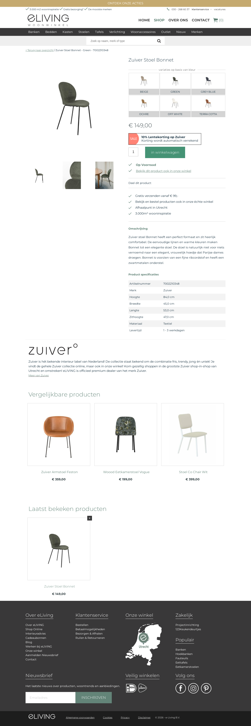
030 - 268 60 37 (180, 9)
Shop (159, 20)
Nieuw (181, 32)
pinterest (206, 688)
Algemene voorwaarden (80, 717)
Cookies (107, 717)
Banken (34, 32)
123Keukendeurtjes (188, 629)
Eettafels (181, 662)
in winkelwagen (165, 152)
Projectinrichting (187, 625)
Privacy (125, 717)
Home (144, 20)
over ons (178, 20)
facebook (181, 688)
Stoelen (83, 32)
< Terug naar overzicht (39, 50)
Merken (197, 32)
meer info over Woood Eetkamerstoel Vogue (125, 432)
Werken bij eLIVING (38, 646)
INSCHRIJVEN (93, 697)
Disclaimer (144, 717)
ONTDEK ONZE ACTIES (125, 3)
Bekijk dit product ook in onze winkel (159, 171)
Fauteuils (182, 658)
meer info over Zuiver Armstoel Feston (58, 432)
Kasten (68, 32)
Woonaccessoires (143, 32)
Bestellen (81, 625)
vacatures (220, 9)
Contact (201, 20)
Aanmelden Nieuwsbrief (41, 655)
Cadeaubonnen (35, 638)
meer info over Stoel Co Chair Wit (192, 432)
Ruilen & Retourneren (90, 638)
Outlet (166, 32)
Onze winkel (33, 651)
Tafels (99, 32)
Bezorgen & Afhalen (89, 633)
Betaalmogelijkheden (90, 629)
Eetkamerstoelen (187, 667)
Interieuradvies (35, 633)
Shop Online (33, 629)
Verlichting (117, 32)
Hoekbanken (184, 654)
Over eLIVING (34, 625)
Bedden (51, 32)
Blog (28, 642)
